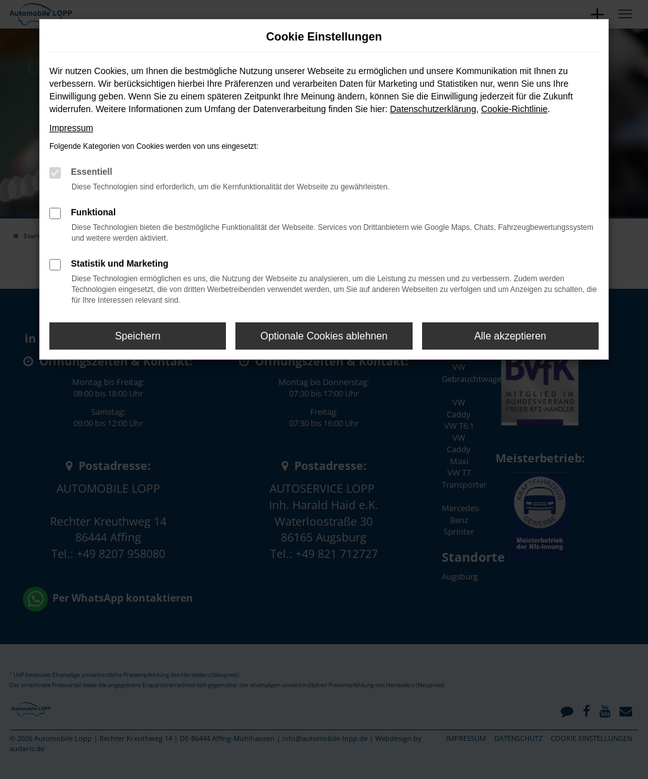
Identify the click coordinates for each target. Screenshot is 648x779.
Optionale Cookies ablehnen (323, 336)
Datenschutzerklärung (433, 109)
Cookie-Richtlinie (514, 109)
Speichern (138, 336)
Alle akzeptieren (510, 336)
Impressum (71, 128)
